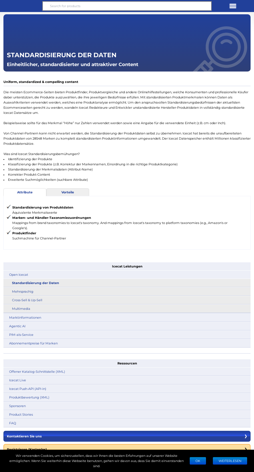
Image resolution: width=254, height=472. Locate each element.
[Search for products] (127, 6)
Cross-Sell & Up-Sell (27, 300)
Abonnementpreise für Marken (33, 343)
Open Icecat (18, 274)
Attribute (25, 192)
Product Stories (21, 414)
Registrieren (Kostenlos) (127, 449)
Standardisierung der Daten (35, 282)
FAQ (12, 423)
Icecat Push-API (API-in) (27, 388)
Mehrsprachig (22, 291)
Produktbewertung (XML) (29, 397)
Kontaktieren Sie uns (127, 436)
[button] (21, 6)
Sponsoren (17, 405)
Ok (197, 460)
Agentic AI (17, 326)
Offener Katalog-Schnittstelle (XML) (37, 371)
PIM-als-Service (21, 334)
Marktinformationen (25, 317)
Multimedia (21, 308)
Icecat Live (17, 380)
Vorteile (67, 192)
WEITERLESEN (230, 460)
